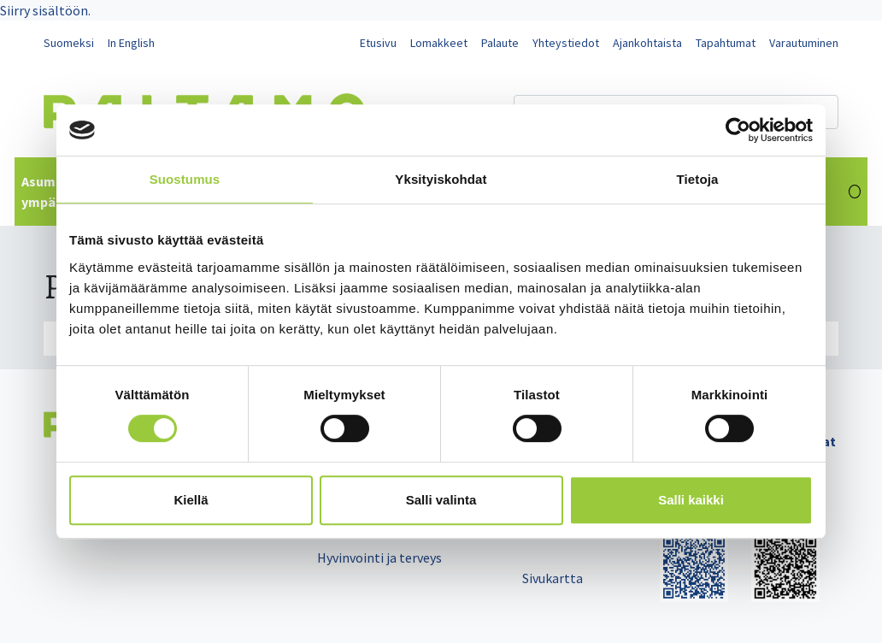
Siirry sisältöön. (45, 10)
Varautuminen (803, 42)
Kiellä (190, 500)
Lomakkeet (438, 42)
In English (131, 42)
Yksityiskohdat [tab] (440, 179)
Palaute (500, 42)
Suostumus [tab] (185, 179)
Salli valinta (441, 500)
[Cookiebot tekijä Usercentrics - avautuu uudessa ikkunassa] (738, 130)
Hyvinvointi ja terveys (379, 557)
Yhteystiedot (565, 42)
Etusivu (378, 42)
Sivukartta (552, 578)
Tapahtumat (726, 42)
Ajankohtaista (647, 42)
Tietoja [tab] (698, 179)
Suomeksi (69, 42)
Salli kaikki (691, 500)
